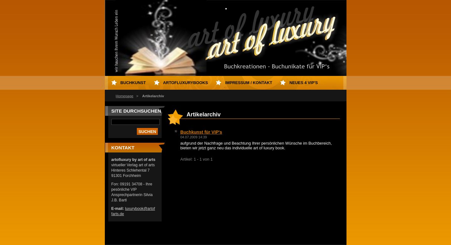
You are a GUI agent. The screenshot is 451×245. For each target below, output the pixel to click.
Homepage (124, 96)
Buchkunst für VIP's (201, 132)
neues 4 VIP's (303, 82)
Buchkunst (133, 82)
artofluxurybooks (185, 82)
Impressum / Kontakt (248, 82)
